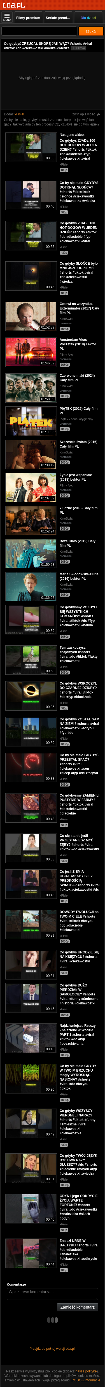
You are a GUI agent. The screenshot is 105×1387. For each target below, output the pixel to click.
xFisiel (19, 114)
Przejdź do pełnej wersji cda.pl (52, 1349)
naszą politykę (86, 1371)
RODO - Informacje (85, 1380)
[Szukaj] (39, 31)
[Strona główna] (14, 5)
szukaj (91, 31)
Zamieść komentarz (77, 1307)
